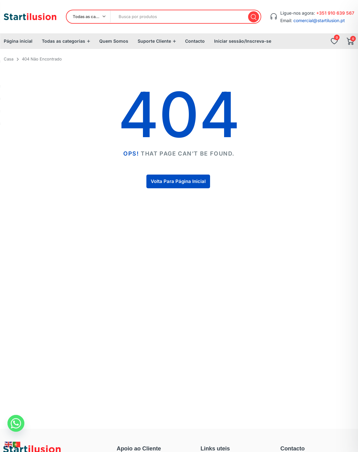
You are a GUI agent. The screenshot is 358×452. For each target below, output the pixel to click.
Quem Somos (113, 41)
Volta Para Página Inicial (178, 181)
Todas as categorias (63, 41)
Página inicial (18, 41)
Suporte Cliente (154, 41)
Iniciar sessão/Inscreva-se (242, 41)
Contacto (195, 41)
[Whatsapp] (15, 423)
